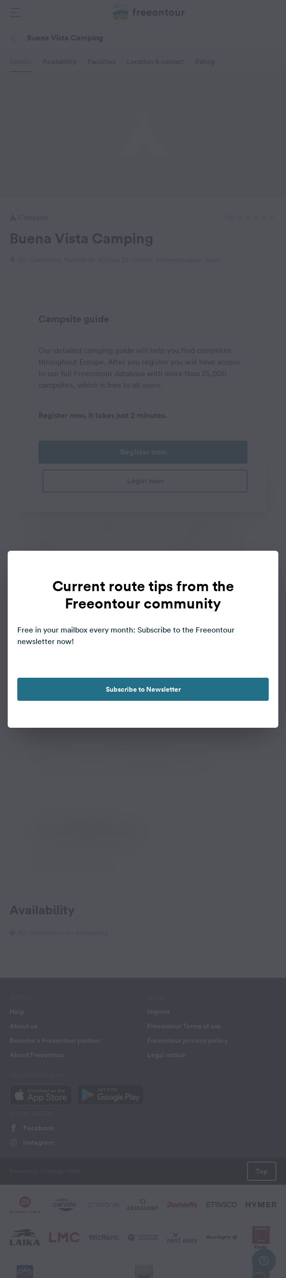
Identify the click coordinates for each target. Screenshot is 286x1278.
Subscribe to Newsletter (143, 689)
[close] (261, 568)
